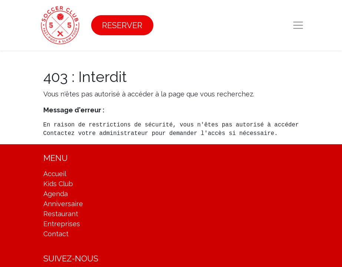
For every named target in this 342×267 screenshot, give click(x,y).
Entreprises (61, 224)
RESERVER (122, 25)
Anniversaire (63, 204)
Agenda (55, 194)
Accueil (54, 174)
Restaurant (60, 214)
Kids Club (58, 184)
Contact (56, 234)
